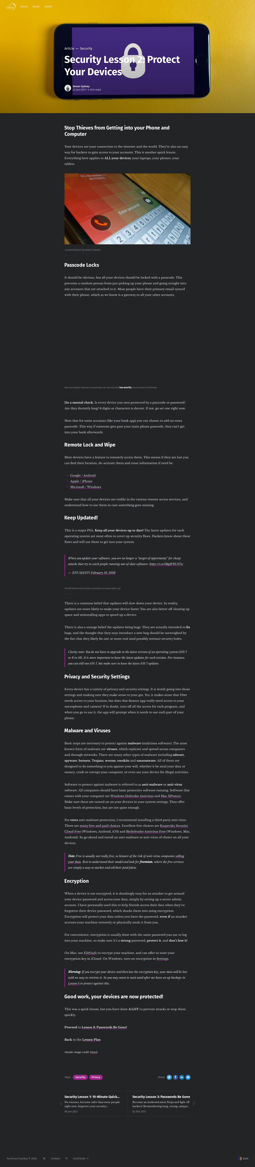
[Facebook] (175, 1077)
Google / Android (83, 475)
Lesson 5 (74, 983)
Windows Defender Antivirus (132, 796)
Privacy (96, 1077)
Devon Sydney (81, 86)
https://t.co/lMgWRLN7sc (166, 564)
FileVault (90, 953)
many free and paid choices (100, 826)
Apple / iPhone (81, 481)
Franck (93, 1052)
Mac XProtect (171, 796)
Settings (162, 959)
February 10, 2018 (103, 573)
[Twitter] (169, 1077)
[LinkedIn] (181, 1077)
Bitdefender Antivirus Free (146, 831)
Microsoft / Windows (85, 487)
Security (80, 1077)
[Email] (188, 1077)
